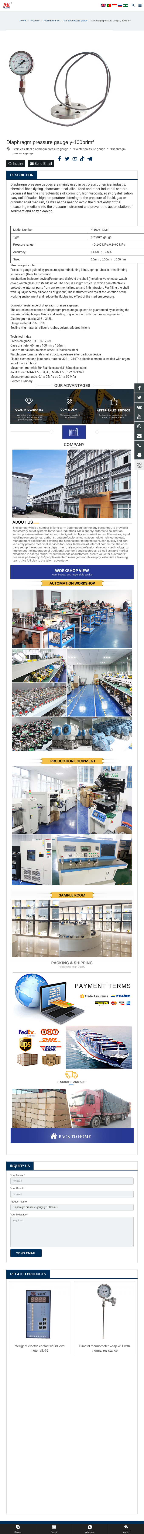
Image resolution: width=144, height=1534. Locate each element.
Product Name (18, 1201)
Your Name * (17, 1175)
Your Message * (19, 1214)
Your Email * (17, 1188)
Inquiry (15, 163)
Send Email (41, 163)
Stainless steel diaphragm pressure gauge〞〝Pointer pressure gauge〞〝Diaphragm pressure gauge (69, 149)
